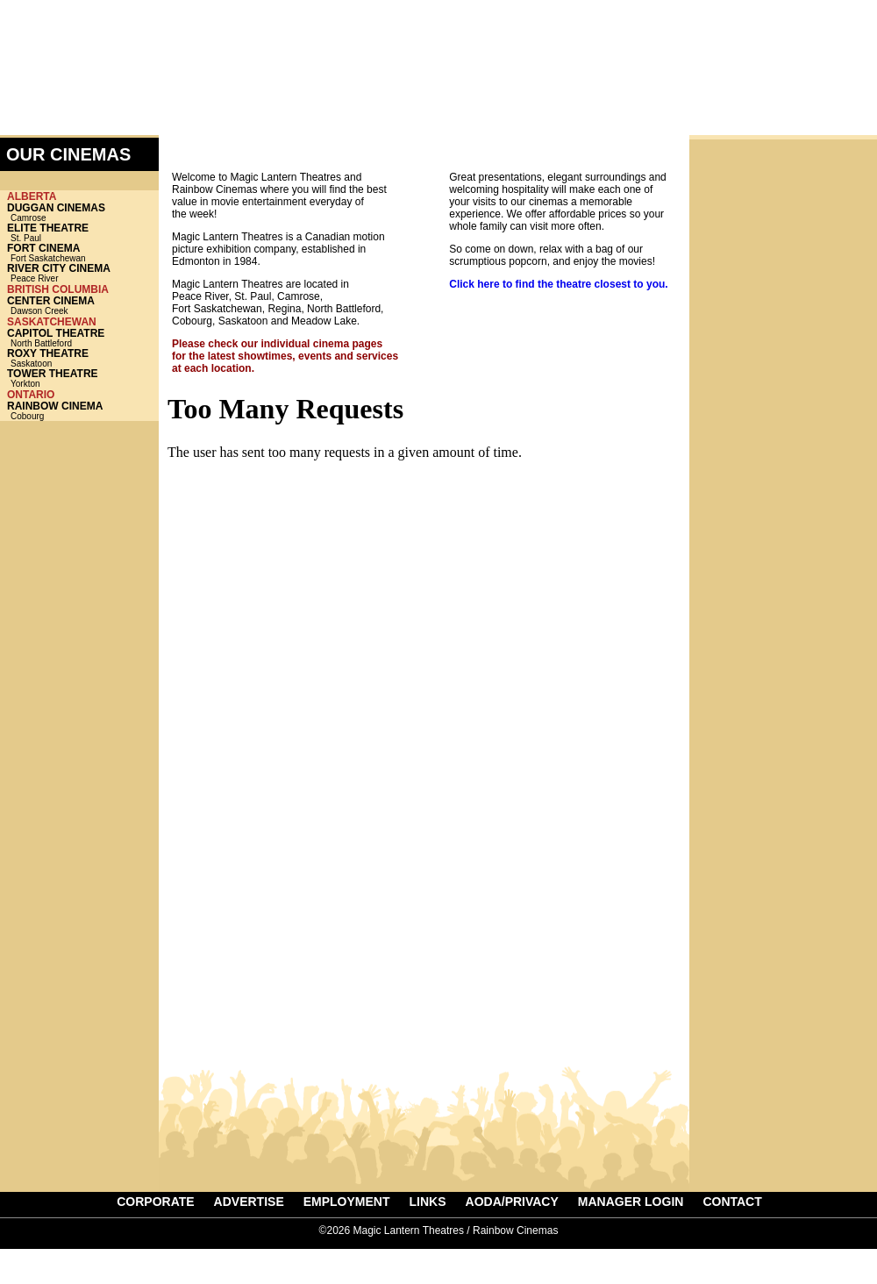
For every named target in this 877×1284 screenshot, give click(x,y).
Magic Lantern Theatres (147, 56)
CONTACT (731, 1202)
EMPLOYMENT (346, 1202)
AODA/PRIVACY (512, 1202)
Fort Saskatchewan (79, 253)
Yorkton (79, 378)
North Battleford (79, 338)
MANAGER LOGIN (631, 1202)
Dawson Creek (79, 306)
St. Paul (79, 233)
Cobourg (79, 411)
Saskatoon (79, 358)
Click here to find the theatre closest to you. (558, 284)
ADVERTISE (794, 67)
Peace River (79, 273)
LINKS (428, 1202)
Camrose (79, 213)
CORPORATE (155, 1202)
